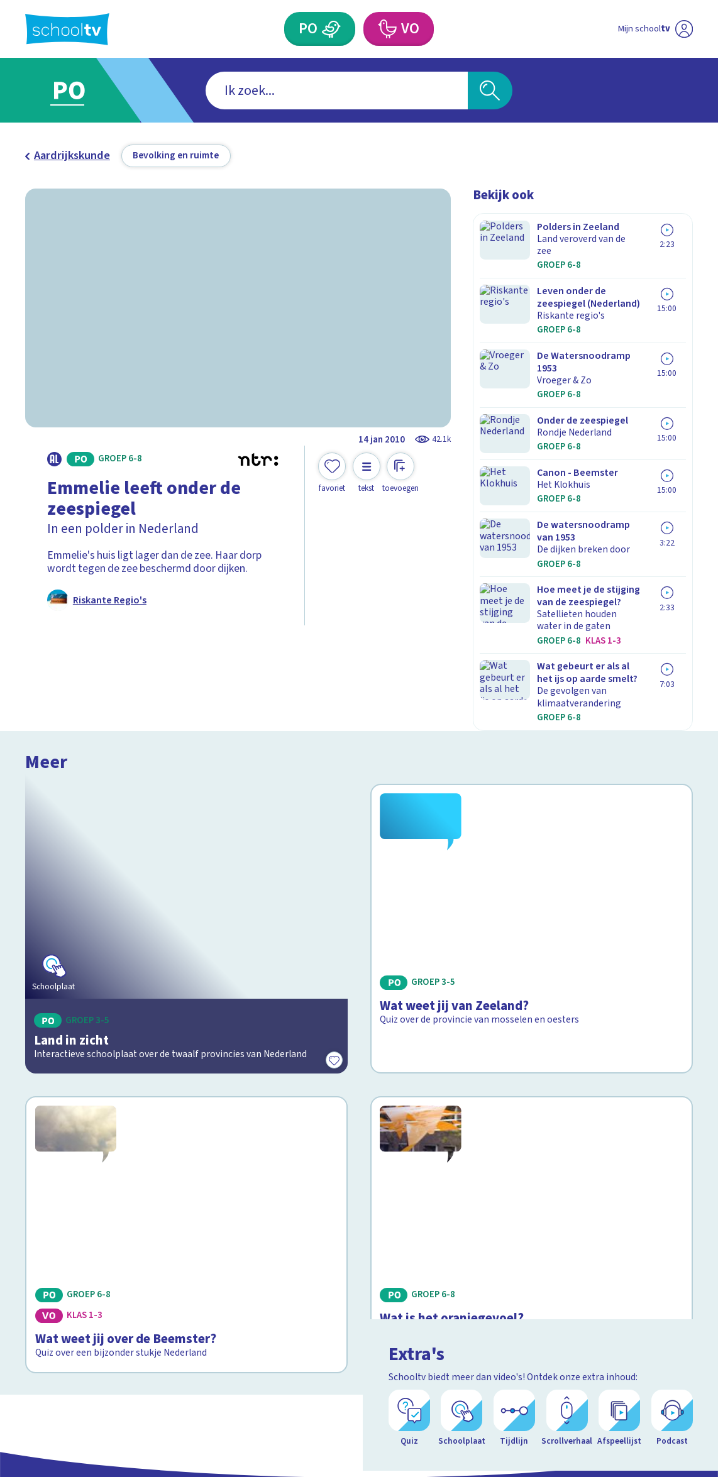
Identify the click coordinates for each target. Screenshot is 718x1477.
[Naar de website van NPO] (683, 28)
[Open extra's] (680, 1433)
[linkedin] (656, 1266)
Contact (48, 1234)
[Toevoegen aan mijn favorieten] (332, 473)
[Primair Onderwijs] (331, 29)
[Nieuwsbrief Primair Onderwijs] (276, 1306)
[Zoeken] (490, 90)
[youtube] (684, 1266)
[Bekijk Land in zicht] (186, 771)
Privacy (47, 1292)
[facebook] (601, 1266)
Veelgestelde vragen (85, 1253)
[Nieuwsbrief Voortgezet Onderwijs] (442, 1306)
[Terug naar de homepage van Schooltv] (67, 29)
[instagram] (629, 1266)
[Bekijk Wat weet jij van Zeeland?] (531, 771)
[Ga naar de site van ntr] (673, 1370)
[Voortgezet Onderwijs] (387, 29)
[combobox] (337, 90)
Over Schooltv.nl (74, 1273)
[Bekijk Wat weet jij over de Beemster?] (186, 979)
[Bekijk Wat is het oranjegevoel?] (531, 979)
